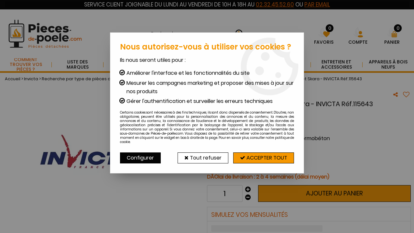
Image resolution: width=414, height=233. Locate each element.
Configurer (140, 157)
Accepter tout (263, 157)
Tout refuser (203, 157)
